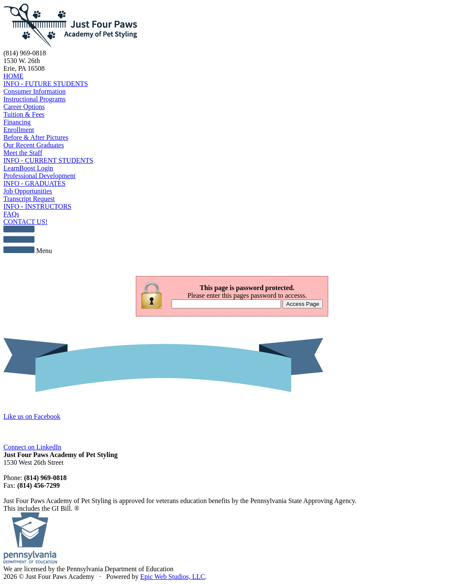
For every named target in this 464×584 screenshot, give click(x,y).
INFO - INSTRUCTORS (37, 206)
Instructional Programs (34, 99)
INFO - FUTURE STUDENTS (45, 83)
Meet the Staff (22, 152)
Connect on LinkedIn (32, 447)
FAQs (11, 214)
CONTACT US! (25, 221)
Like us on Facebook (31, 416)
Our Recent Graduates (33, 145)
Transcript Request (29, 198)
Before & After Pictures (35, 137)
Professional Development (39, 175)
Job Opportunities (27, 191)
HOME (13, 76)
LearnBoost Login (28, 168)
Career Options (24, 106)
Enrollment (18, 129)
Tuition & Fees (23, 114)
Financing (17, 122)
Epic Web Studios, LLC (172, 576)
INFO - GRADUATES (34, 183)
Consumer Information (34, 91)
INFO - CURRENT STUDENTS (48, 160)
